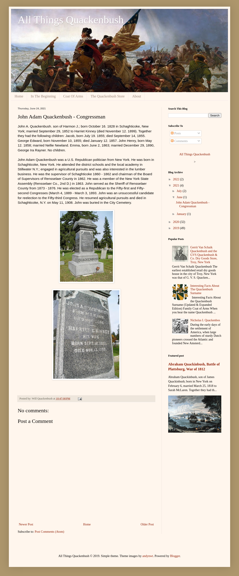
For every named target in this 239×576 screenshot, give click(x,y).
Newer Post (26, 524)
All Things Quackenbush (71, 20)
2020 (176, 222)
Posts (176, 133)
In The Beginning (43, 96)
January (182, 214)
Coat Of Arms (73, 96)
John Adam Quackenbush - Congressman (192, 204)
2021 (176, 185)
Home (19, 96)
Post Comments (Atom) (49, 531)
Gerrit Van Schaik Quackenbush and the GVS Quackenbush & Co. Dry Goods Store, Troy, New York (203, 255)
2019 (176, 228)
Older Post (147, 524)
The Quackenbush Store (108, 96)
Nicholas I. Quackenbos (205, 320)
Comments (179, 141)
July (180, 191)
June (180, 197)
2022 (176, 179)
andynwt (147, 556)
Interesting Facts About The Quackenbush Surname (204, 289)
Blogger (175, 556)
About (136, 96)
